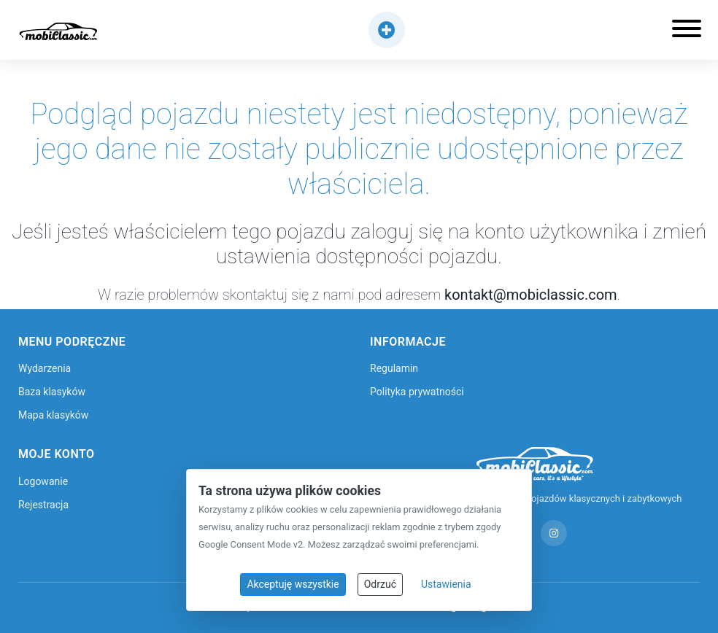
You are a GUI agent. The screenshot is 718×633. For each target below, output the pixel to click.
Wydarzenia (44, 368)
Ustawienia (446, 584)
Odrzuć (380, 584)
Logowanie (43, 481)
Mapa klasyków (53, 415)
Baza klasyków (51, 391)
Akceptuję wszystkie (293, 584)
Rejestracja (43, 504)
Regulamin (394, 368)
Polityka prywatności (417, 391)
